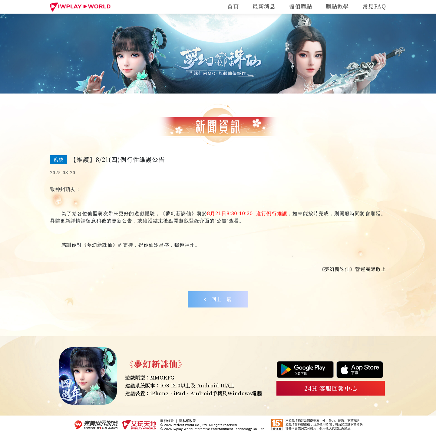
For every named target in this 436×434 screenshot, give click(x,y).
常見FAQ (374, 6)
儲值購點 (300, 6)
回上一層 (218, 299)
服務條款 (167, 421)
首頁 (233, 6)
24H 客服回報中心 (330, 388)
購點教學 (337, 6)
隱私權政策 (187, 421)
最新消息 (264, 6)
